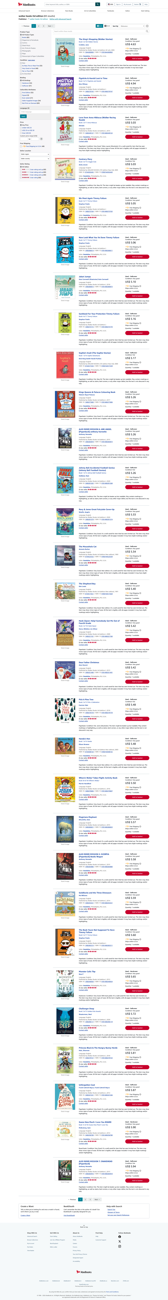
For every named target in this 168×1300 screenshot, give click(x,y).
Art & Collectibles (90, 11)
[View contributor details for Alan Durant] (83, 665)
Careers (75, 1243)
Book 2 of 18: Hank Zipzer (87, 626)
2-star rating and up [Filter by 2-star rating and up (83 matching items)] (34, 169)
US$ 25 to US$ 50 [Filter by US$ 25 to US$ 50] (27, 130)
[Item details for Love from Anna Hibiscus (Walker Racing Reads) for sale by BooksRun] (65, 129)
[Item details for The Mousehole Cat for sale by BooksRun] (65, 555)
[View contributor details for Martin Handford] (85, 783)
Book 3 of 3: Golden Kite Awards (90, 1011)
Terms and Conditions (112, 1292)
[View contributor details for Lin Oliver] (93, 629)
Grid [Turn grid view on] (107, 26)
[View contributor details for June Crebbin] (84, 45)
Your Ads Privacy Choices (80, 1254)
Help (146, 4)
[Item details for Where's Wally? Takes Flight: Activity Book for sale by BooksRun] (65, 789)
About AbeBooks (77, 1236)
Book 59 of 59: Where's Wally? (89, 780)
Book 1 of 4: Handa (85, 741)
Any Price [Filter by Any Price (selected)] (24, 125)
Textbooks (110, 11)
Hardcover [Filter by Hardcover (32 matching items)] (26, 83)
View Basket (30, 1250)
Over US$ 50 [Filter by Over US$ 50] (25, 133)
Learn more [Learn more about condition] (31, 60)
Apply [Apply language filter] (23, 116)
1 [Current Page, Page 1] (33, 26)
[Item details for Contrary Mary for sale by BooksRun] (65, 169)
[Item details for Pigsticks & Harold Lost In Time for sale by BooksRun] (65, 90)
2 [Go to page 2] (38, 26)
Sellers (127, 11)
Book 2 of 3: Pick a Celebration (89, 702)
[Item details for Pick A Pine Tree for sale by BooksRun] (65, 709)
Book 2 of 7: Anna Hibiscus (88, 122)
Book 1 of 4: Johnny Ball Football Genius (92, 473)
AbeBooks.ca (103, 1281)
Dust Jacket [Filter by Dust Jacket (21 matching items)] (26, 98)
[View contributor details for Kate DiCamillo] (84, 820)
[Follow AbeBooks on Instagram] (119, 1246)
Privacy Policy (77, 1250)
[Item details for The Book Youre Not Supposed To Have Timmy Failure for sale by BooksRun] (65, 942)
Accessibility (76, 1261)
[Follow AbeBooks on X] (119, 1242)
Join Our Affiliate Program (57, 1240)
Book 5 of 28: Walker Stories (88, 42)
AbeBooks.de (56, 1281)
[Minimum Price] (24, 139)
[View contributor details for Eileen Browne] (84, 744)
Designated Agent (78, 1258)
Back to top (84, 1227)
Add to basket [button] (137, 58)
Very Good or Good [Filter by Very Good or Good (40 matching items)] (29, 68)
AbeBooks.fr (67, 1281)
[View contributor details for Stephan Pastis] (84, 204)
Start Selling (145, 11)
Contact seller (83, 60)
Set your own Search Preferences (118, 1215)
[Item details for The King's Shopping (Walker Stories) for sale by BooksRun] (65, 51)
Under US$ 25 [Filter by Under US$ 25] (26, 128)
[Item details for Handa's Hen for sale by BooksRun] (65, 745)
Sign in (118, 4)
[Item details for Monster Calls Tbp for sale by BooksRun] (65, 983)
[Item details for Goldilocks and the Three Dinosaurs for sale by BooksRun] (65, 903)
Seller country (25, 158)
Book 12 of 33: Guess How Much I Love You (93, 1125)
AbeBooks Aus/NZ (90, 1281)
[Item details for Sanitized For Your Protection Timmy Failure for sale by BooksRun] (65, 323)
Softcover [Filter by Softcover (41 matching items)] (26, 86)
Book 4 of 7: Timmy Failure (88, 316)
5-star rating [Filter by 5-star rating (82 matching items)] (31, 177)
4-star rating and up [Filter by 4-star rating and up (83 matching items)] (34, 175)
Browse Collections (47, 11)
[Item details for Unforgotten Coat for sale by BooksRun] (65, 1097)
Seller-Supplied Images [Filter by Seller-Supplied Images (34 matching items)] (30, 100)
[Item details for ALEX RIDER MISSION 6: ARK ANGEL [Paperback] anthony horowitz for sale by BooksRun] (65, 438)
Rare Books (69, 11)
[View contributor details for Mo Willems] (83, 895)
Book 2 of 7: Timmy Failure (88, 240)
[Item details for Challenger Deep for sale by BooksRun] (65, 1020)
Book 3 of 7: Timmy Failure (88, 201)
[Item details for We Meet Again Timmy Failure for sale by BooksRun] (65, 210)
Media (74, 1240)
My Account (127, 4)
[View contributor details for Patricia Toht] (83, 705)
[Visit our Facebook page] (119, 1237)
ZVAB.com (126, 1281)
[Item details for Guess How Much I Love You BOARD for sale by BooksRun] (65, 1129)
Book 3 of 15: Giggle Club (87, 162)
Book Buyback (54, 1243)
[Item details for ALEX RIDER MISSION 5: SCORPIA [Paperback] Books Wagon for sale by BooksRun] (65, 866)
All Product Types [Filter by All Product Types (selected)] (27, 35)
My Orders (30, 1247)
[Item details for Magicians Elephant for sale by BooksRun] (65, 829)
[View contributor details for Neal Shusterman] (85, 1014)
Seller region (25, 154)
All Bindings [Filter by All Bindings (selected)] (25, 80)
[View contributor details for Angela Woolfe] (84, 512)
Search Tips (111, 1209)
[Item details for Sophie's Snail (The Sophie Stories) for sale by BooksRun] (65, 365)
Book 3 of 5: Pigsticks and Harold (90, 81)
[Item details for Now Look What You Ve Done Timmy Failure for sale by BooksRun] (65, 249)
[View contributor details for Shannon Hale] (84, 1050)
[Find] (97, 4)
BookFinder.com (84, 1285)
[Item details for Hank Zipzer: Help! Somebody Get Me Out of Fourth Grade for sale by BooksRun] (65, 633)
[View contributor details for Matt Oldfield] (84, 476)
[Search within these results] (101, 31)
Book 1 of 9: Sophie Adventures (89, 355)
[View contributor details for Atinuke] (81, 125)
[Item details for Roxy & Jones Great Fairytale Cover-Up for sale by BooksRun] (65, 521)
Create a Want (25, 1215)
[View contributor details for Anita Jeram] (83, 165)
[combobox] (69, 4)
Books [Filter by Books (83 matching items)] (24, 37)
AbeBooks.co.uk (43, 1281)
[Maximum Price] (35, 139)
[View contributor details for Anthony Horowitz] (85, 434)
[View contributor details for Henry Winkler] (84, 629)
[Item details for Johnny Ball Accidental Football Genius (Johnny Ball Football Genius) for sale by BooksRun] (65, 480)
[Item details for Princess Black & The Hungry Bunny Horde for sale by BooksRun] (65, 1060)
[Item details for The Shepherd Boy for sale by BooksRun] (65, 590)
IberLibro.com (115, 1281)
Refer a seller (53, 1247)
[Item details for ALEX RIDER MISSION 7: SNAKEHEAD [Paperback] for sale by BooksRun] (65, 1170)
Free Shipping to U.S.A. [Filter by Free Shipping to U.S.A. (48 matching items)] (32, 146)
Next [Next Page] (49, 26)
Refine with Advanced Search (60, 19)
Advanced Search (24, 11)
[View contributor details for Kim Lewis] (82, 586)
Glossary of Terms (114, 1212)
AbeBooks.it (77, 1281)
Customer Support (101, 1240)
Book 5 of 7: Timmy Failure (88, 935)
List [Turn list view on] (99, 26)
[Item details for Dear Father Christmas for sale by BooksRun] (65, 670)
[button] (147, 31)
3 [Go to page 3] (43, 26)
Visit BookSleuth (69, 1215)
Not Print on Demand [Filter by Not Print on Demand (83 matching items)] (30, 103)
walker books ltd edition (39, 19)
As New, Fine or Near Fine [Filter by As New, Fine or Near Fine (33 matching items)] (31, 66)
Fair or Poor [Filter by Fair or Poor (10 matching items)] (26, 71)
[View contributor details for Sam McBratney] (85, 1128)
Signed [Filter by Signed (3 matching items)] (24, 95)
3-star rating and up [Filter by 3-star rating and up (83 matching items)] (34, 172)
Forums (75, 1247)
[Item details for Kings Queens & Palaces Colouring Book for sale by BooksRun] (65, 404)
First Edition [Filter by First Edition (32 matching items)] (26, 92)
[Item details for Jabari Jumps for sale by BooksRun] (65, 287)
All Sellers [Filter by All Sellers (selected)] (25, 167)
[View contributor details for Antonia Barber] (84, 549)
